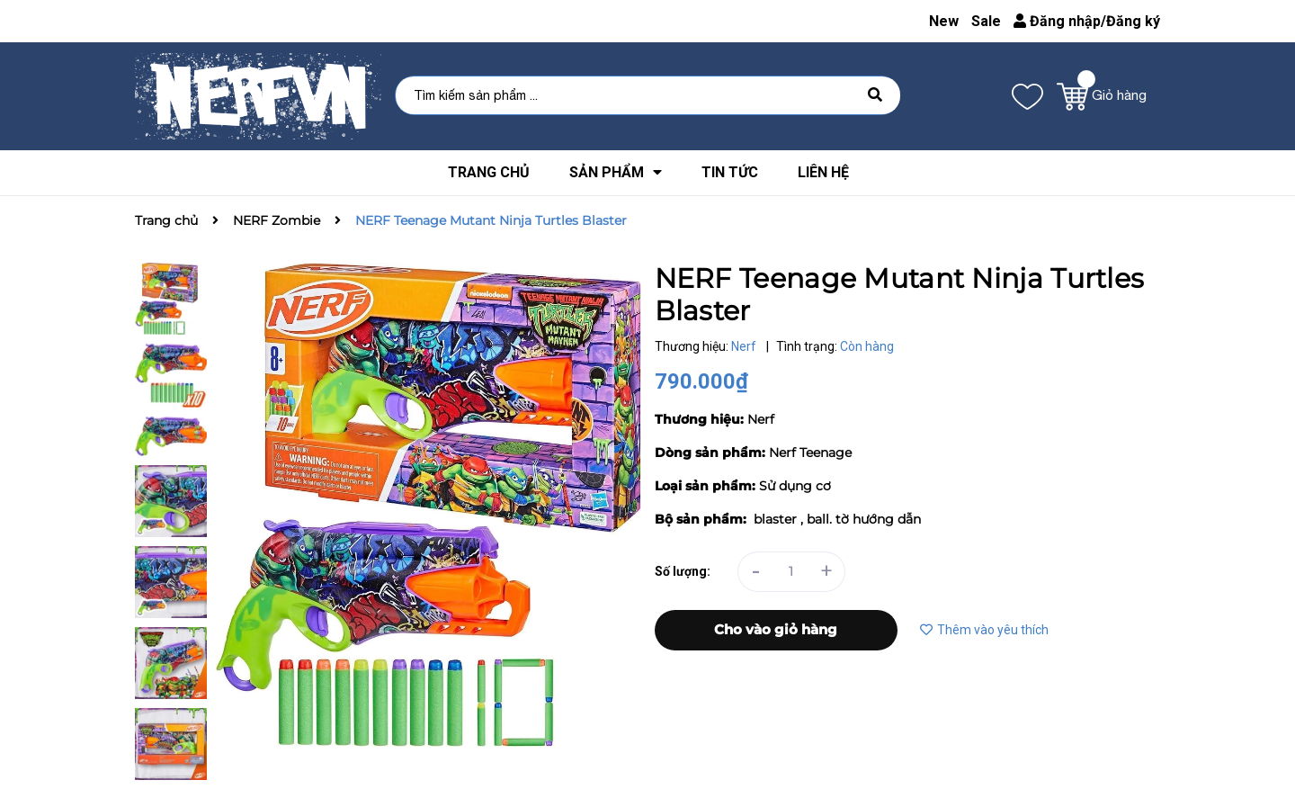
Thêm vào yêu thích (984, 630)
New (944, 21)
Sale (986, 21)
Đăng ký (1133, 21)
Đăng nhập (1057, 21)
